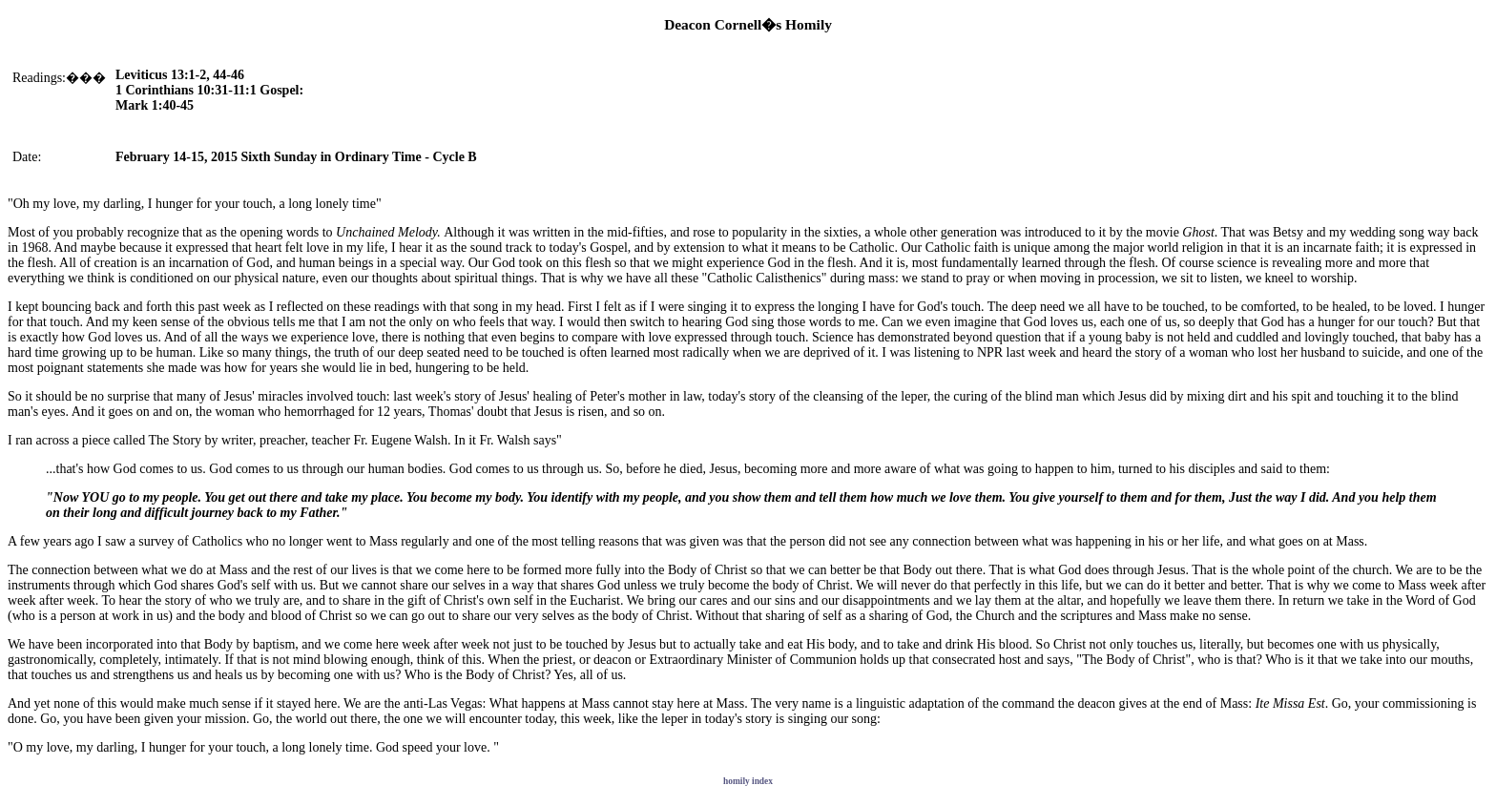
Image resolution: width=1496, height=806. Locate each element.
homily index (748, 781)
